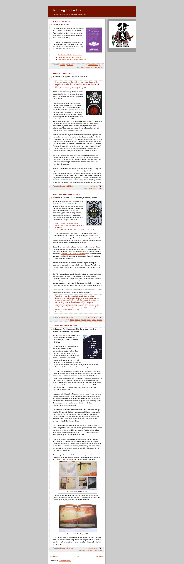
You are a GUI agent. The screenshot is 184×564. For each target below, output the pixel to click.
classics (77, 320)
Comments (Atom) (65, 561)
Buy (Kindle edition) (70, 55)
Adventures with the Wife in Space (69, 57)
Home (77, 556)
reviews (99, 320)
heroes (90, 550)
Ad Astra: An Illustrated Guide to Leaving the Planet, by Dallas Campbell (74, 330)
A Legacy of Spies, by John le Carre (70, 76)
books (88, 67)
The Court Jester (61, 25)
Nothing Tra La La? (67, 10)
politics (94, 320)
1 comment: (94, 186)
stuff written (98, 67)
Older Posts (100, 556)
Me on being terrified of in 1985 (72, 59)
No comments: (93, 65)
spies (100, 188)
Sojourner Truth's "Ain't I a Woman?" (73, 254)
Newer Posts (54, 556)
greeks (83, 320)
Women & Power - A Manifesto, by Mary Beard (75, 198)
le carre (95, 188)
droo (92, 67)
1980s (83, 67)
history (89, 320)
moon (95, 550)
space (100, 550)
